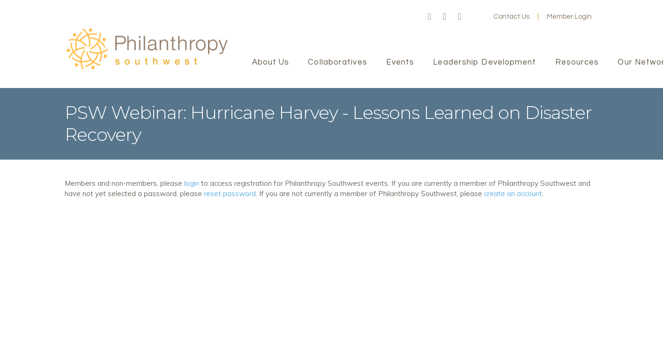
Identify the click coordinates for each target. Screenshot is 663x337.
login (191, 183)
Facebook (430, 17)
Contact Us (511, 16)
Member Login (569, 16)
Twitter (445, 17)
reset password (230, 193)
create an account (513, 193)
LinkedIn (459, 17)
